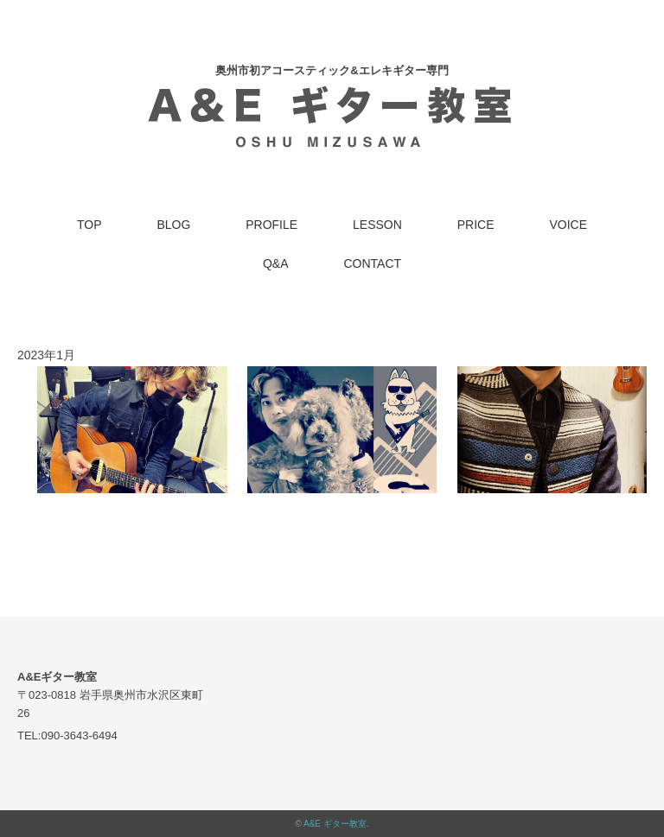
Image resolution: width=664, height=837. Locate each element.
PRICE (476, 224)
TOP (89, 224)
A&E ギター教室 (335, 823)
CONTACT (372, 263)
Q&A (276, 263)
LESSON (377, 224)
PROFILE (271, 224)
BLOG (173, 224)
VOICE (568, 224)
